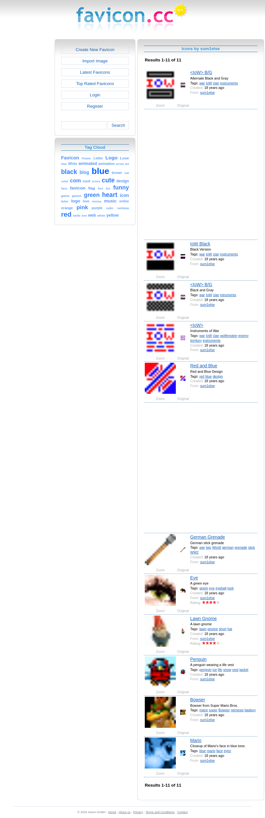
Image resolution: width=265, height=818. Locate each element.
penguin (205, 670)
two (208, 547)
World (216, 547)
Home (112, 812)
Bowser (197, 699)
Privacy (138, 812)
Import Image (95, 61)
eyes (227, 751)
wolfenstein (228, 336)
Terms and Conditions (160, 812)
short (223, 629)
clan (216, 83)
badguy (250, 710)
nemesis (237, 710)
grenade (241, 547)
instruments (229, 83)
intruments (228, 295)
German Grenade (207, 537)
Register (95, 106)
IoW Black (200, 243)
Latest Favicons (95, 72)
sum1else (207, 92)
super (213, 710)
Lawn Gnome (203, 618)
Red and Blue (203, 365)
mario (203, 710)
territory (196, 340)
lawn (203, 629)
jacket (244, 670)
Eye (194, 577)
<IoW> (197, 325)
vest (235, 670)
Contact (182, 812)
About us (125, 812)
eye (212, 588)
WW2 (194, 552)
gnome (212, 629)
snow (227, 670)
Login (95, 94)
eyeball (221, 588)
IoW (209, 83)
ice (215, 670)
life (220, 670)
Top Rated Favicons (95, 83)
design (218, 376)
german (228, 547)
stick (251, 547)
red (201, 376)
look (231, 588)
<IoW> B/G (201, 72)
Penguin (198, 659)
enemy (243, 336)
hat (230, 629)
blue (208, 376)
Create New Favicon (95, 49)
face (219, 751)
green (203, 588)
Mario (196, 740)
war (202, 83)
